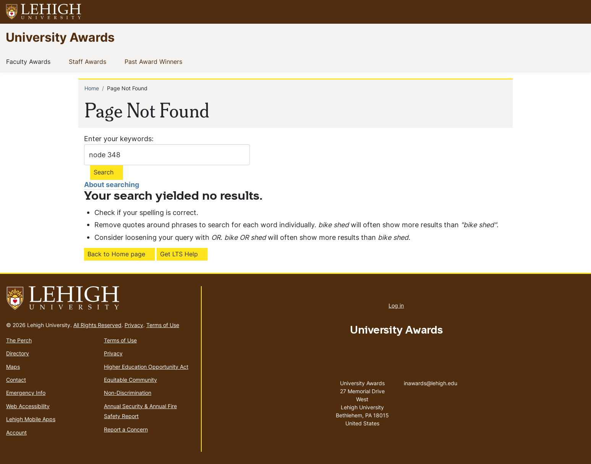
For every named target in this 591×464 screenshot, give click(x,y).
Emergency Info (25, 392)
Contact (16, 379)
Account (16, 432)
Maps (13, 366)
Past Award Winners (155, 61)
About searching (111, 184)
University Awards (60, 37)
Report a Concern (126, 429)
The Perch (19, 340)
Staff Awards (89, 61)
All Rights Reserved (97, 325)
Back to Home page (116, 254)
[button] (578, 12)
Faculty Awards (29, 61)
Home (91, 88)
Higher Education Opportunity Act (146, 366)
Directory (17, 353)
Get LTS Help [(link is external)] (179, 254)
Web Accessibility (28, 406)
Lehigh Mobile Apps (30, 419)
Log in (396, 305)
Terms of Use (162, 325)
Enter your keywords (118, 138)
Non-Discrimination (127, 392)
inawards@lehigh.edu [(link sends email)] (430, 375)
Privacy (134, 325)
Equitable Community (130, 379)
